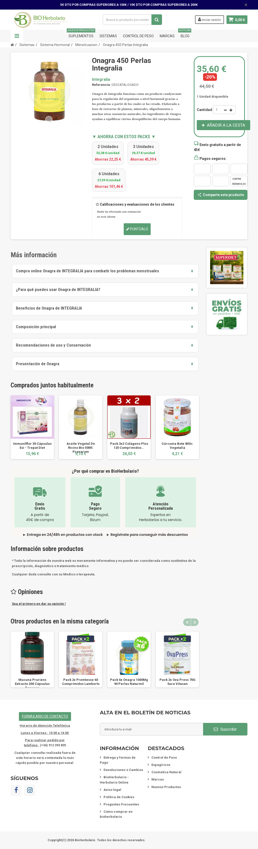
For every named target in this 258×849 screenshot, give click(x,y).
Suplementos (81, 34)
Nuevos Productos (166, 787)
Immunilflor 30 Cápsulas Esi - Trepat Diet (32, 446)
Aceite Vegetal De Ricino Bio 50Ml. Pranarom (81, 448)
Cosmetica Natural (166, 772)
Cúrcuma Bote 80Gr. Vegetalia (178, 446)
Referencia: (101, 85)
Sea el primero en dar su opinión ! (39, 604)
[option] (32, 427)
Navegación (17, 36)
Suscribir (225, 729)
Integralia (101, 79)
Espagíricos (160, 765)
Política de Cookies (119, 797)
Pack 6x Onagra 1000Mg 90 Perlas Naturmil (129, 682)
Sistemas (108, 36)
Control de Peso (138, 36)
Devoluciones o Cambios (123, 770)
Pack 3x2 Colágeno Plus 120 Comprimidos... (129, 446)
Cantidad (204, 110)
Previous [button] (187, 622)
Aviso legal (112, 790)
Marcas (167, 36)
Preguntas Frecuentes (121, 804)
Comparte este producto (220, 195)
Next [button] (195, 622)
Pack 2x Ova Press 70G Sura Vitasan (177, 682)
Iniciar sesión (209, 19)
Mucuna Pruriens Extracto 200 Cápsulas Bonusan (32, 684)
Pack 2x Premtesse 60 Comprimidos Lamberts (81, 682)
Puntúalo (137, 229)
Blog (185, 34)
